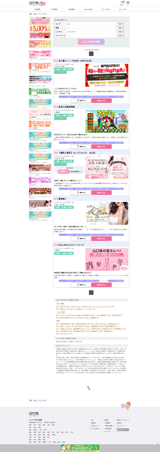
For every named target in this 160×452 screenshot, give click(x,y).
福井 (62, 432)
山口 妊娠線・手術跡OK (81, 315)
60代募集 (71, 9)
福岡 (30, 442)
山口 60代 (82, 306)
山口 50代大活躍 (62, 317)
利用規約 (93, 423)
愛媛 (39, 439)
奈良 (44, 434)
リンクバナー (107, 431)
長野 (48, 432)
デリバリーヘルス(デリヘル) (65, 64)
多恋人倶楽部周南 (66, 107)
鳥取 (64, 341)
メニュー (127, 4)
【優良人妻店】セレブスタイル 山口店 (76, 153)
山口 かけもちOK (77, 317)
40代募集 (38, 9)
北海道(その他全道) (49, 422)
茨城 (35, 427)
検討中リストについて (123, 420)
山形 (48, 425)
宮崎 (54, 442)
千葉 (40, 430)
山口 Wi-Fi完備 (61, 331)
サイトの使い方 (95, 428)
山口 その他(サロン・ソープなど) (82, 309)
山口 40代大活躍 (113, 315)
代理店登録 (108, 428)
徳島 (30, 439)
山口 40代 (59, 306)
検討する (82, 100)
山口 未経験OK (91, 317)
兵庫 (35, 434)
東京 (30, 430)
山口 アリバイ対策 (88, 329)
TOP (30, 14)
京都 (39, 434)
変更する (121, 24)
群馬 (39, 427)
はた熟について (95, 426)
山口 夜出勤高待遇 (62, 324)
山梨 (39, 432)
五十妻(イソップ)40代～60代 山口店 (74, 61)
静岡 (35, 432)
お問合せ (119, 423)
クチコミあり (105, 9)
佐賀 (35, 442)
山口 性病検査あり (116, 329)
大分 (50, 442)
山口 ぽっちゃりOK (62, 315)
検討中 (122, 3)
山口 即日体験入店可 (76, 331)
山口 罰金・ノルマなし (64, 326)
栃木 (30, 427)
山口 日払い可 (96, 324)
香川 (35, 439)
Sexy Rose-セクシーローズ (71, 245)
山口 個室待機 (74, 329)
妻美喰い (62, 199)
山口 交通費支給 (92, 326)
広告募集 (106, 420)
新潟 (44, 432)
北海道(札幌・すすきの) (35, 422)
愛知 (30, 432)
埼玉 (45, 430)
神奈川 (35, 430)
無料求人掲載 (109, 426)
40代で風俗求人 (107, 357)
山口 (35, 14)
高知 (44, 439)
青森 (30, 425)
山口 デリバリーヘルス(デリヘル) (100, 306)
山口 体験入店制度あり (80, 324)
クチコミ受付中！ (60, 72)
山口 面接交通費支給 (108, 326)
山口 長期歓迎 (92, 331)
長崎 (39, 442)
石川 (58, 432)
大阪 (30, 434)
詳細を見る (101, 101)
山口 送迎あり (61, 329)
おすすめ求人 (88, 9)
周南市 (58, 112)
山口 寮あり (79, 326)
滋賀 (48, 434)
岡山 (77, 341)
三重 (71, 432)
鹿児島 (44, 442)
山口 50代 (70, 306)
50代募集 (55, 9)
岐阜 (67, 432)
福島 (53, 425)
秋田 (44, 425)
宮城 (39, 425)
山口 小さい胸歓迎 (98, 315)
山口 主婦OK (102, 329)
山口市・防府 (60, 66)
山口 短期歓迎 (105, 331)
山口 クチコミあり (62, 333)
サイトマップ (120, 426)
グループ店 (122, 9)
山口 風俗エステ (61, 309)
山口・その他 (60, 204)
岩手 (35, 425)
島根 (70, 341)
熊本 (59, 442)
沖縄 (63, 442)
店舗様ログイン (123, 429)
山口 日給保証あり (110, 324)
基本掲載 (107, 423)
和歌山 (54, 434)
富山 (53, 432)
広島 (57, 341)
